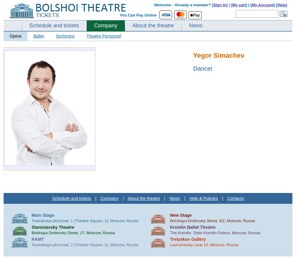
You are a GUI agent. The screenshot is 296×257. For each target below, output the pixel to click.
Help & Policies (204, 198)
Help (281, 5)
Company (105, 26)
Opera (15, 36)
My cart (239, 5)
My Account (263, 5)
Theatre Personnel (103, 36)
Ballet (38, 36)
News (195, 26)
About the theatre (153, 26)
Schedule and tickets (54, 26)
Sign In (219, 5)
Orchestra (65, 36)
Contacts (235, 198)
